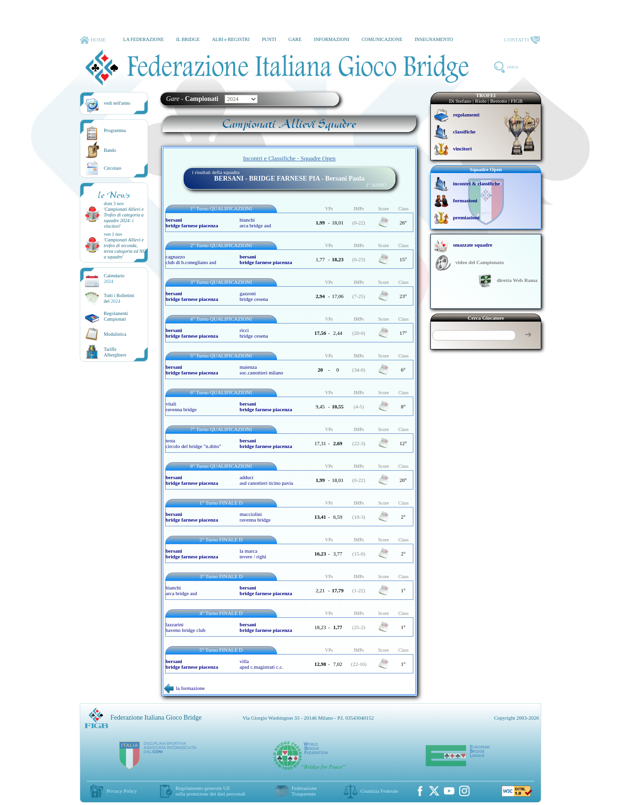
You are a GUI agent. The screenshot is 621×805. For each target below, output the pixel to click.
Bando (110, 150)
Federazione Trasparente (304, 791)
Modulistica (115, 334)
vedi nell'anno (117, 103)
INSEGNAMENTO (434, 39)
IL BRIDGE (188, 39)
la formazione (184, 688)
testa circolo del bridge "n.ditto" (193, 443)
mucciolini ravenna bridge (255, 517)
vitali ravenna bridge (181, 406)
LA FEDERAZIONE (143, 39)
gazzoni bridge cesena (254, 296)
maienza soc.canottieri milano (261, 369)
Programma (115, 130)
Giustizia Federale (379, 791)
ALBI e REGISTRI (231, 39)
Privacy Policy (122, 791)
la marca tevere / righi (253, 553)
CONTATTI (522, 40)
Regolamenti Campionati (116, 316)
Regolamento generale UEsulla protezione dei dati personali (210, 791)
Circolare (112, 168)
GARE (295, 39)
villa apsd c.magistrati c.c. (262, 664)
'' (123, 218)
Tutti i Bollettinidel (119, 298)
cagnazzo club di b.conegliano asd (191, 259)
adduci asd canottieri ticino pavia (266, 480)
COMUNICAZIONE (382, 39)
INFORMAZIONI (331, 39)
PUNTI (269, 39)
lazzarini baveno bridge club (185, 627)
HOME (93, 40)
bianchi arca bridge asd (255, 222)
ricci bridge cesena (254, 333)
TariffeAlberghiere (115, 352)
